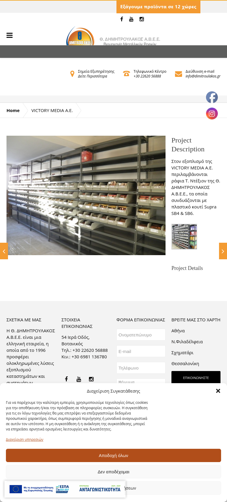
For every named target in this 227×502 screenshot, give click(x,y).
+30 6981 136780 (89, 357)
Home (13, 110)
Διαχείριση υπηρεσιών (24, 439)
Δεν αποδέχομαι (113, 471)
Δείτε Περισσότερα (92, 76)
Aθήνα (178, 330)
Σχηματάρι (182, 352)
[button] (218, 391)
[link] (121, 19)
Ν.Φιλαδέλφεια (187, 341)
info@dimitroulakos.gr (203, 76)
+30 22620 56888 (147, 76)
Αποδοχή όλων (113, 455)
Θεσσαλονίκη (185, 363)
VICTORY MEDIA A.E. (52, 110)
